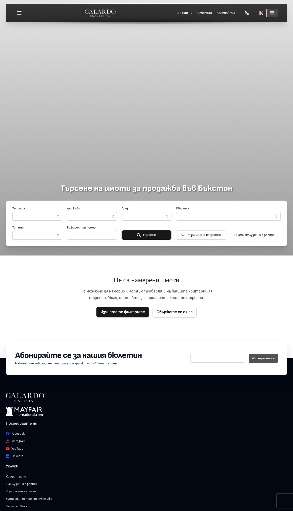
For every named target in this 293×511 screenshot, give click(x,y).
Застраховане (16, 506)
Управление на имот (21, 491)
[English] (260, 13)
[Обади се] (247, 13)
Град (125, 208)
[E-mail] (217, 358)
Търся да (18, 208)
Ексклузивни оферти (21, 484)
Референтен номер (81, 227)
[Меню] (19, 13)
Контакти (226, 13)
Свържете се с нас (175, 311)
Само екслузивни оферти (255, 235)
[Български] (272, 13)
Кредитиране (16, 476)
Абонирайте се (263, 358)
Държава (73, 208)
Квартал (182, 208)
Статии (204, 13)
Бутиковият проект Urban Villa (29, 499)
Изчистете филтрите (122, 311)
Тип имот (19, 227)
